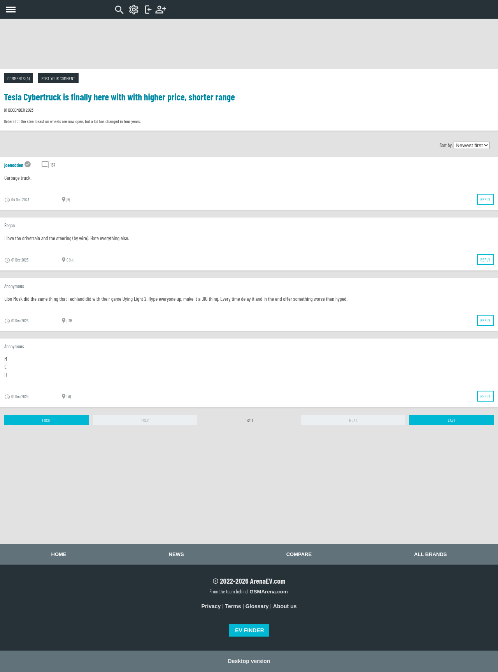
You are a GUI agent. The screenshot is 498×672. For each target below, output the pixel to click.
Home (59, 554)
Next (353, 420)
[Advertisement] (249, 44)
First (46, 420)
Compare (299, 554)
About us (285, 606)
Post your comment (58, 78)
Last (452, 420)
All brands (430, 554)
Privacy (211, 606)
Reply (485, 199)
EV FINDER (249, 630)
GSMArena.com (268, 592)
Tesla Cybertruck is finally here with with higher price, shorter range (119, 96)
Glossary (257, 606)
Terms (233, 606)
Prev (145, 420)
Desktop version (249, 661)
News (176, 554)
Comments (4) (18, 78)
